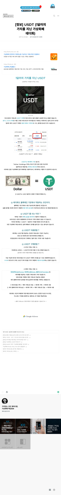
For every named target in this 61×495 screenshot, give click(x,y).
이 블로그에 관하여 (58, 416)
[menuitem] (50, 490)
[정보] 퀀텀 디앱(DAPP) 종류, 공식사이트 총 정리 (16, 359)
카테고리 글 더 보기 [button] (7, 465)
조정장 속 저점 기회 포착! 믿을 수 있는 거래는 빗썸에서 (19, 56)
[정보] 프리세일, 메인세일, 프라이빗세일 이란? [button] (7, 450)
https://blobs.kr (8, 64)
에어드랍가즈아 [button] (10, 15)
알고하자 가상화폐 (12, 356)
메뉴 (58, 16)
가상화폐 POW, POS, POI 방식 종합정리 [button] (53, 450)
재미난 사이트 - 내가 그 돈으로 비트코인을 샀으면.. (16, 361)
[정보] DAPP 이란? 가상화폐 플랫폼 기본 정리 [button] (38, 450)
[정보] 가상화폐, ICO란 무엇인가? (11, 366)
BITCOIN (5, 356)
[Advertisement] (30, 277)
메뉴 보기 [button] (23, 465)
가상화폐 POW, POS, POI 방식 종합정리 (14, 371)
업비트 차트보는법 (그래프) (10, 375)
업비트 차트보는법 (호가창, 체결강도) (12, 373)
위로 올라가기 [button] (54, 490)
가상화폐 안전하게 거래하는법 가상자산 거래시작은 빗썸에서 (21, 54)
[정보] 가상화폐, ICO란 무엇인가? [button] (23, 450)
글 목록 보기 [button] (50, 490)
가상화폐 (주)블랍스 (9, 67)
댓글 (3, 416)
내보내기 (7, 416)
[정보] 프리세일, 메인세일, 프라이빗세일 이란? (14, 364)
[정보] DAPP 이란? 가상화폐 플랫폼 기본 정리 (15, 368)
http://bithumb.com (10, 52)
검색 (54, 16)
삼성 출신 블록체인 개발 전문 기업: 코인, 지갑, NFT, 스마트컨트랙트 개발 (24, 69)
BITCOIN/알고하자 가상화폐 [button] (36, 37)
